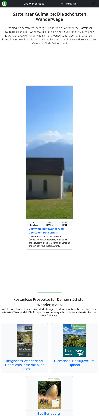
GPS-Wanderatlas (33, 3)
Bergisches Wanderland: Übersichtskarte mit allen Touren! (24, 365)
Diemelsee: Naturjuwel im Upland (74, 363)
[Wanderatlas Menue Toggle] (93, 3)
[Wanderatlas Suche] (68, 3)
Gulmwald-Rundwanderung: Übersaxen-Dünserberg (46, 230)
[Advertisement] (49, 65)
